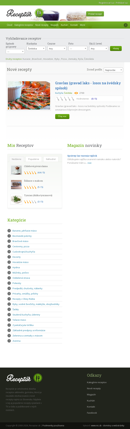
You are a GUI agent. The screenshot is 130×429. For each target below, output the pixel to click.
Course (51, 43)
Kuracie (26, 58)
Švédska (68, 93)
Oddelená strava (21, 277)
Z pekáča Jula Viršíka (23, 325)
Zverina (16, 340)
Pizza (64, 58)
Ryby (57, 58)
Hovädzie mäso (21, 262)
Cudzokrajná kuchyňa (24, 251)
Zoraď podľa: (94, 69)
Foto (70, 43)
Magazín (55, 25)
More (82, 25)
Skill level (95, 43)
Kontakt (74, 25)
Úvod (9, 25)
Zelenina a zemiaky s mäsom (27, 335)
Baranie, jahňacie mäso (25, 230)
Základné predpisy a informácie (29, 330)
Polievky (17, 283)
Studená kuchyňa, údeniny (26, 314)
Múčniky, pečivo (21, 272)
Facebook (92, 412)
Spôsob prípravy (11, 45)
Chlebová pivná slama (36, 166)
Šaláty (16, 309)
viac (90, 162)
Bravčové (37, 58)
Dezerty (17, 256)
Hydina (16, 267)
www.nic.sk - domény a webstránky (107, 425)
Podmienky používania (53, 425)
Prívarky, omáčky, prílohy (25, 293)
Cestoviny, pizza (21, 246)
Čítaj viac (62, 116)
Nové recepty (41, 25)
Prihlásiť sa (121, 2)
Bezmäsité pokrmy (22, 235)
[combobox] (15, 51)
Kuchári (64, 25)
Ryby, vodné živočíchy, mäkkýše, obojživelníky (36, 304)
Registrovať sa (106, 2)
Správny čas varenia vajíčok (82, 155)
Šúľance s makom (33, 180)
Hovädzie (48, 58)
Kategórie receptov (24, 25)
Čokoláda (89, 58)
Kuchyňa (32, 43)
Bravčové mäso (20, 241)
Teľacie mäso (19, 319)
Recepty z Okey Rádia (24, 298)
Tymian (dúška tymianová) (38, 195)
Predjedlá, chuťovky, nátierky (27, 288)
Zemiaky (72, 58)
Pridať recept (95, 13)
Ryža (80, 58)
